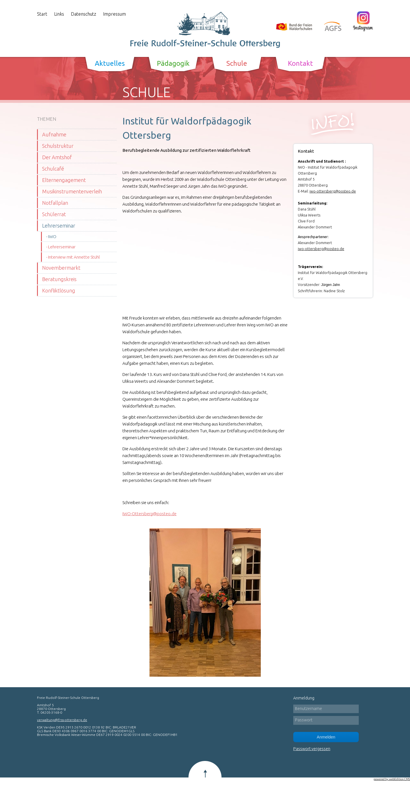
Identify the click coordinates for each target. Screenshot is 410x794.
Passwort (303, 720)
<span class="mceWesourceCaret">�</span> (202, 263)
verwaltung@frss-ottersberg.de (62, 720)
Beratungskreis (59, 279)
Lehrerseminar (58, 225)
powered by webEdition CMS (392, 779)
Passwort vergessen (311, 748)
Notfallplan (55, 203)
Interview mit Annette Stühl (74, 257)
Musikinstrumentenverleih (72, 191)
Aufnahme (54, 134)
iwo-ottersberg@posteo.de (332, 191)
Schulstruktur (57, 146)
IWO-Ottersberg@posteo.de (149, 513)
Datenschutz (83, 14)
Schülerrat (54, 214)
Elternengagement (64, 180)
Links (59, 14)
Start (42, 14)
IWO (52, 236)
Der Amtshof (57, 157)
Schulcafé (53, 168)
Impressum (114, 14)
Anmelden (326, 737)
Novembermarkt (61, 268)
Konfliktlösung (58, 290)
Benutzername (308, 708)
